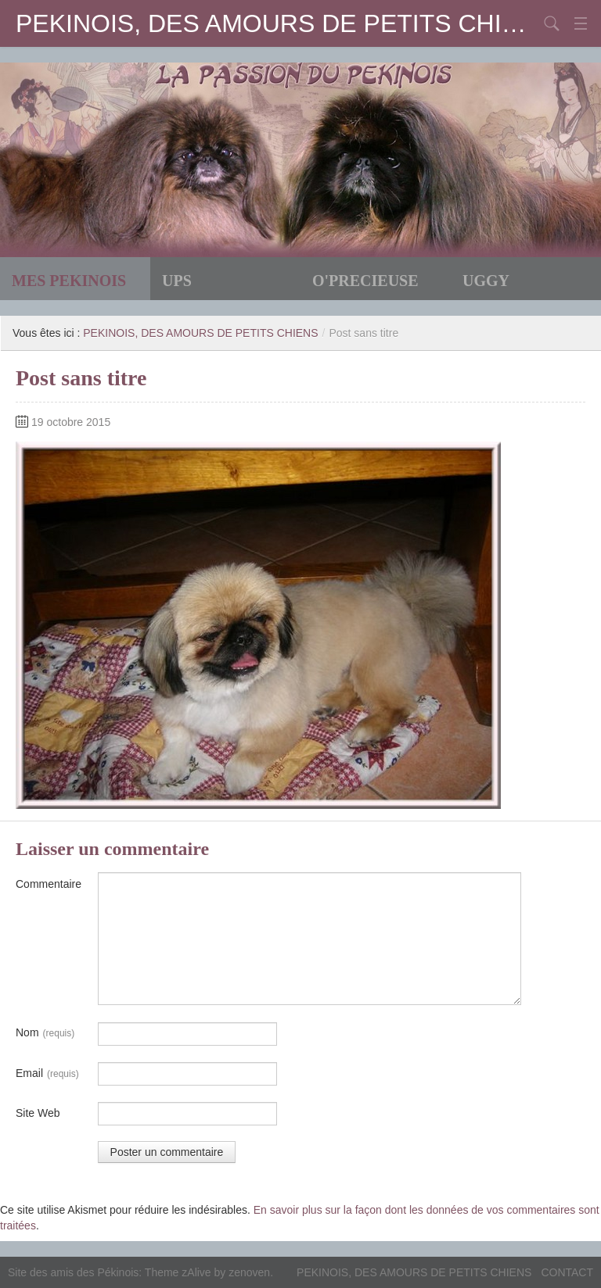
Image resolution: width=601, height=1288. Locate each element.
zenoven (249, 1272)
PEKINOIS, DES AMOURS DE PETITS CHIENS (277, 23)
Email (47, 1074)
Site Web (38, 1113)
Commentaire (48, 884)
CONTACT (567, 1272)
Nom (45, 1033)
